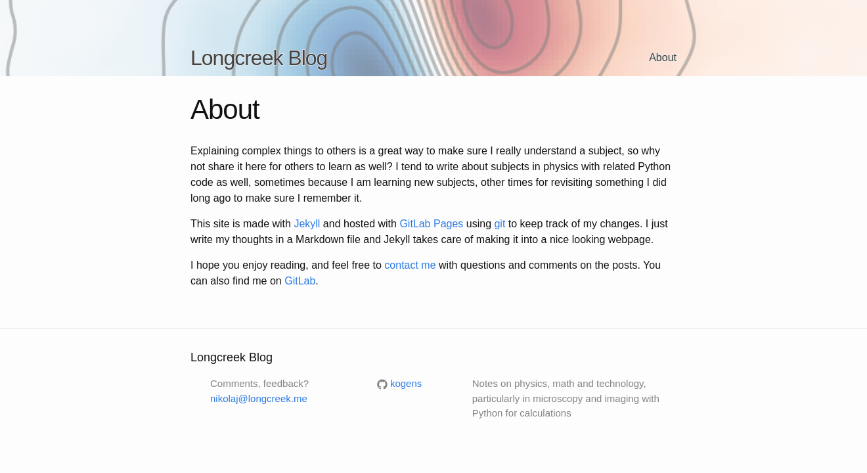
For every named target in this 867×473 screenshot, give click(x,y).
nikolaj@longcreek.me (258, 398)
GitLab (299, 280)
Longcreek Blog (258, 58)
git (499, 223)
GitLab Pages (431, 223)
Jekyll (307, 223)
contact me (409, 265)
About (663, 57)
